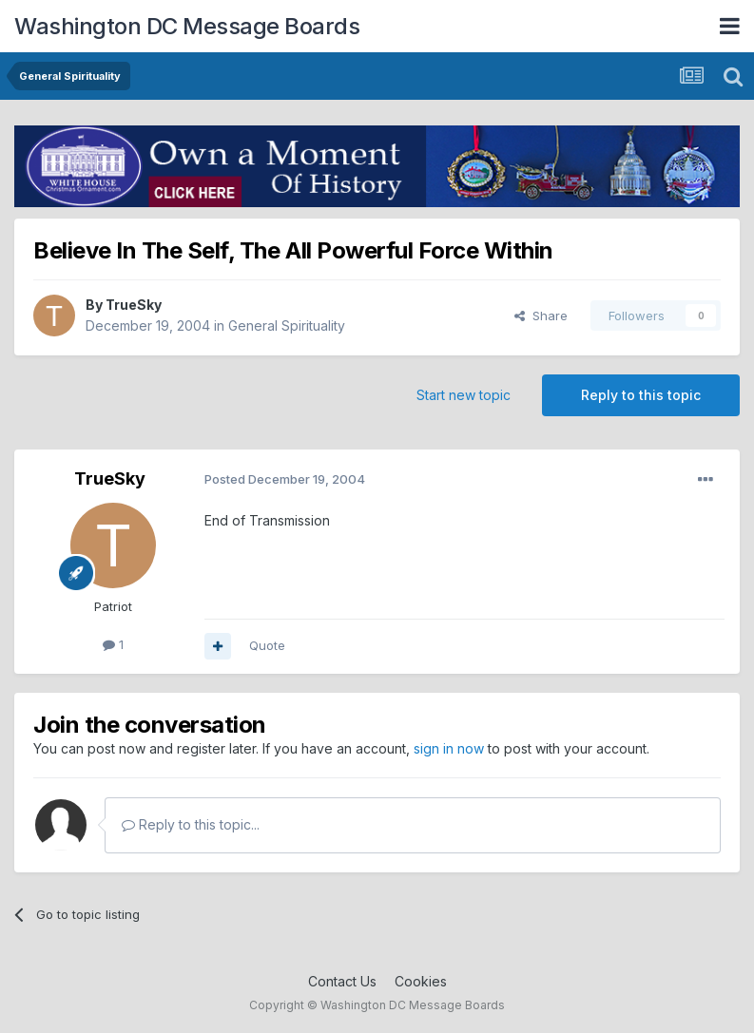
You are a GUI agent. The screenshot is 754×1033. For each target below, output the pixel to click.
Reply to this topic (641, 395)
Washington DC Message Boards (186, 26)
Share (541, 315)
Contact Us (342, 981)
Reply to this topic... (191, 824)
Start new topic (463, 395)
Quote (267, 645)
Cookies (421, 981)
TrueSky (134, 305)
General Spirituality (286, 325)
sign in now (449, 748)
